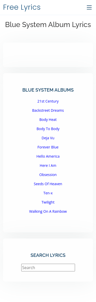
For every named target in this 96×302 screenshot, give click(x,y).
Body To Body (48, 128)
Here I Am (48, 165)
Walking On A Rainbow (48, 211)
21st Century (48, 101)
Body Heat (48, 119)
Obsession (48, 174)
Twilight (47, 202)
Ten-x (48, 193)
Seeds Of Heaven (48, 183)
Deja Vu (48, 137)
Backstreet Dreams (48, 110)
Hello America (48, 156)
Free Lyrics (22, 7)
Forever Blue (47, 147)
